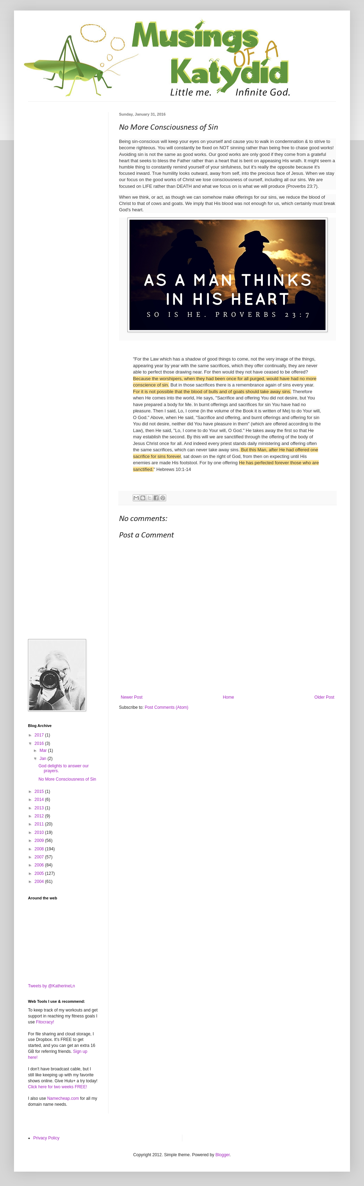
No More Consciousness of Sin (67, 779)
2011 (40, 824)
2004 (40, 881)
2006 (40, 865)
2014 (40, 799)
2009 (40, 840)
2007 (40, 857)
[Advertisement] (63, 147)
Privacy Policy (46, 1138)
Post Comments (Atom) (166, 707)
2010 (40, 832)
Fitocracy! (45, 1022)
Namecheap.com (63, 1098)
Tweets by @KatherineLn (51, 985)
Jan (44, 758)
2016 (40, 743)
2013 (40, 807)
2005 (40, 873)
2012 (40, 816)
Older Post (324, 697)
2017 (40, 735)
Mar (44, 750)
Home (228, 697)
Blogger (222, 1154)
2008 (40, 848)
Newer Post (131, 697)
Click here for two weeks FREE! (57, 1086)
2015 (40, 791)
